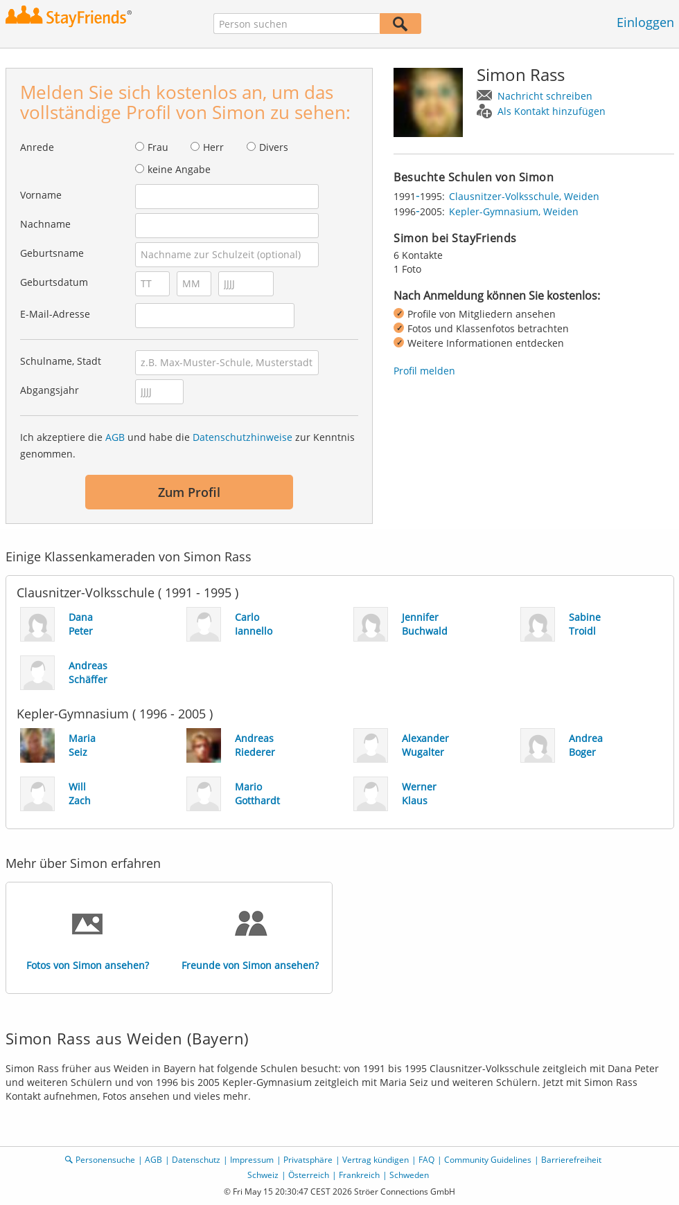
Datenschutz (196, 1160)
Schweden (409, 1175)
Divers (273, 147)
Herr (213, 147)
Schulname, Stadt (60, 361)
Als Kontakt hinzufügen (551, 111)
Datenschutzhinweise (242, 437)
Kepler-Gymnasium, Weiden (514, 211)
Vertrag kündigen (375, 1160)
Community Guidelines (487, 1160)
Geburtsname (52, 253)
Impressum (252, 1160)
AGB (115, 437)
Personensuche (105, 1160)
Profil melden (424, 370)
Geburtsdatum (54, 282)
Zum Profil (189, 492)
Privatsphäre (308, 1160)
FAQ (426, 1160)
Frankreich (359, 1175)
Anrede (37, 147)
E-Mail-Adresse (55, 313)
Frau (158, 147)
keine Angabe (179, 169)
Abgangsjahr (49, 390)
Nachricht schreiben (544, 95)
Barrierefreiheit (571, 1160)
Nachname (45, 223)
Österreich (308, 1175)
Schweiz (263, 1175)
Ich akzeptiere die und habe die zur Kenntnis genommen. (187, 445)
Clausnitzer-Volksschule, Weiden (524, 196)
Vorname (41, 194)
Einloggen (645, 22)
